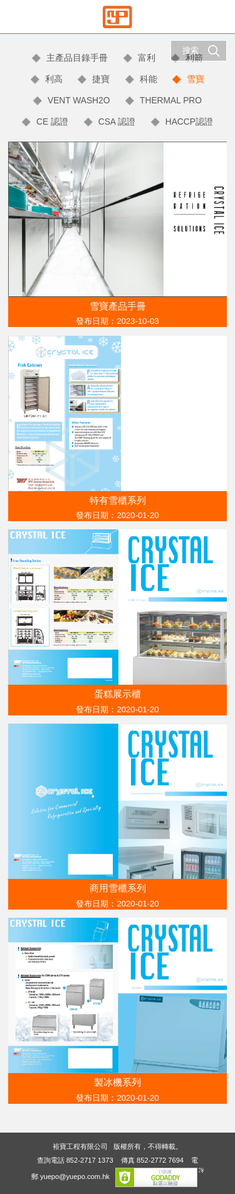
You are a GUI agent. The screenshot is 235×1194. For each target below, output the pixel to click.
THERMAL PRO (171, 100)
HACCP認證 (189, 122)
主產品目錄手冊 (77, 58)
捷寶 (101, 79)
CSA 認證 (116, 122)
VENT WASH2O (79, 100)
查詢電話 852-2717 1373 (75, 1160)
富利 (146, 58)
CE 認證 (52, 122)
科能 (148, 79)
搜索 (201, 50)
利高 (54, 79)
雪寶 (195, 79)
